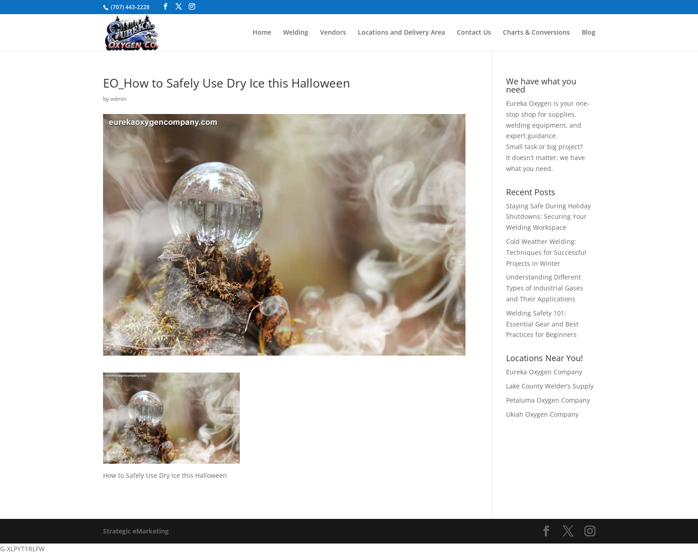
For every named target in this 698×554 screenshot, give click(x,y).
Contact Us (474, 32)
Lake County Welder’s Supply (550, 386)
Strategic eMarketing (136, 531)
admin (118, 99)
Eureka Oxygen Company (544, 372)
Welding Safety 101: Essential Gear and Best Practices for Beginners (542, 324)
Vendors (333, 32)
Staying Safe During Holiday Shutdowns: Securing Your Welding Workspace (548, 217)
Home (262, 32)
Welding (295, 32)
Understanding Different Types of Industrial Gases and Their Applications (544, 288)
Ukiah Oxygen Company (542, 414)
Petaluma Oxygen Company (548, 400)
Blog (588, 32)
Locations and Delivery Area (401, 32)
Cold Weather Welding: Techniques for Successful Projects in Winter (546, 252)
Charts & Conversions (536, 32)
